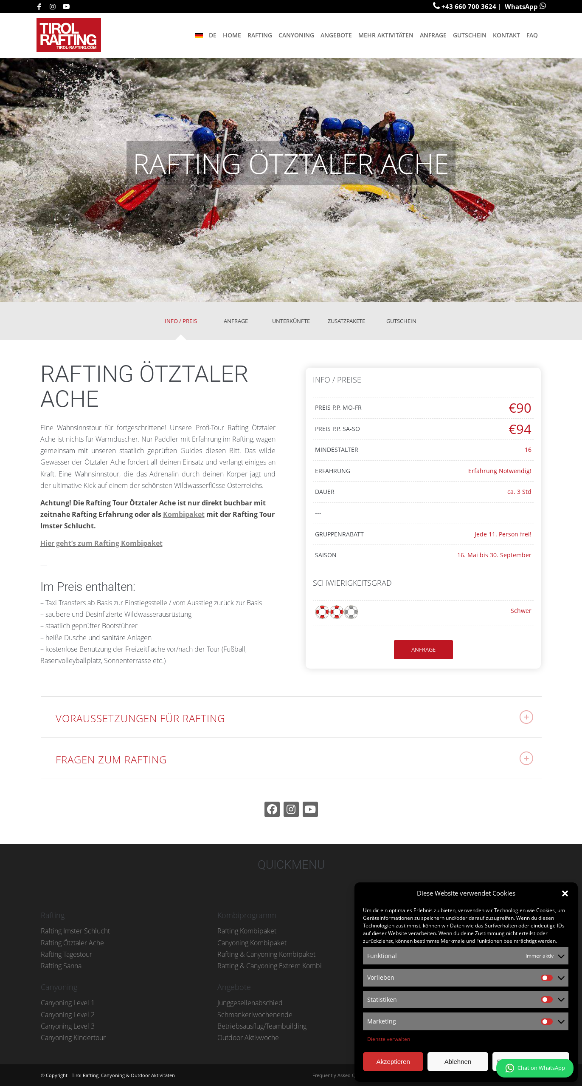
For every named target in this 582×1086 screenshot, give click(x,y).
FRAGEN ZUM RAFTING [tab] (294, 758)
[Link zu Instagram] (52, 6)
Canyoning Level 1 (68, 1002)
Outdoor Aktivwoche (248, 1037)
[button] (565, 893)
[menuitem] (205, 35)
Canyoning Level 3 (68, 1026)
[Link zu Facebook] (39, 6)
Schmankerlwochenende (254, 1014)
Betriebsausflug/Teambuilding (261, 1026)
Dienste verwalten (388, 1039)
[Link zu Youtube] (66, 6)
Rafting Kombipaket (246, 931)
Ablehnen (457, 1061)
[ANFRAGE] (423, 649)
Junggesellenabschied (250, 1002)
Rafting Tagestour (66, 954)
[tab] (180, 324)
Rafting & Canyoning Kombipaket (266, 954)
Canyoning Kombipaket (252, 942)
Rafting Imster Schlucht (75, 931)
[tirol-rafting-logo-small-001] (71, 35)
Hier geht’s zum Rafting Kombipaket (101, 543)
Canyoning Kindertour (73, 1037)
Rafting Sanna (61, 965)
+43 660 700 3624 (468, 6)
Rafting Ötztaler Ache (72, 942)
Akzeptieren (393, 1061)
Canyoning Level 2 (68, 1014)
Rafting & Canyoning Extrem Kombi (269, 965)
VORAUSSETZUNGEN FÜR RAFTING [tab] (294, 717)
